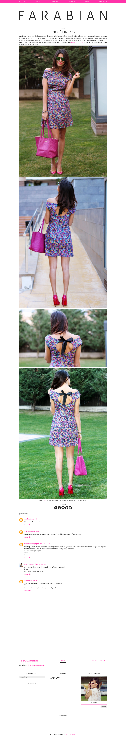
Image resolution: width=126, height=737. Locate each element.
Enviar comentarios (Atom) (36, 665)
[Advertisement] (63, 638)
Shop (87, 1)
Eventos (22, 1)
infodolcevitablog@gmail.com (33, 544)
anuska (26, 519)
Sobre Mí (72, 1)
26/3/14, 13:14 (42, 564)
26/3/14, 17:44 (35, 581)
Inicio (63, 661)
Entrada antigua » (99, 661)
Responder (27, 525)
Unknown (27, 531)
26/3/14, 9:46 (35, 531)
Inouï (45, 500)
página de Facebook (77, 42)
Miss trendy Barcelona (31, 564)
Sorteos (55, 1)
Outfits (39, 1)
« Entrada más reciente (29, 661)
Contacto (103, 1)
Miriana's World (70, 734)
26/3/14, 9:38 (33, 519)
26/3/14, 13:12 (47, 544)
